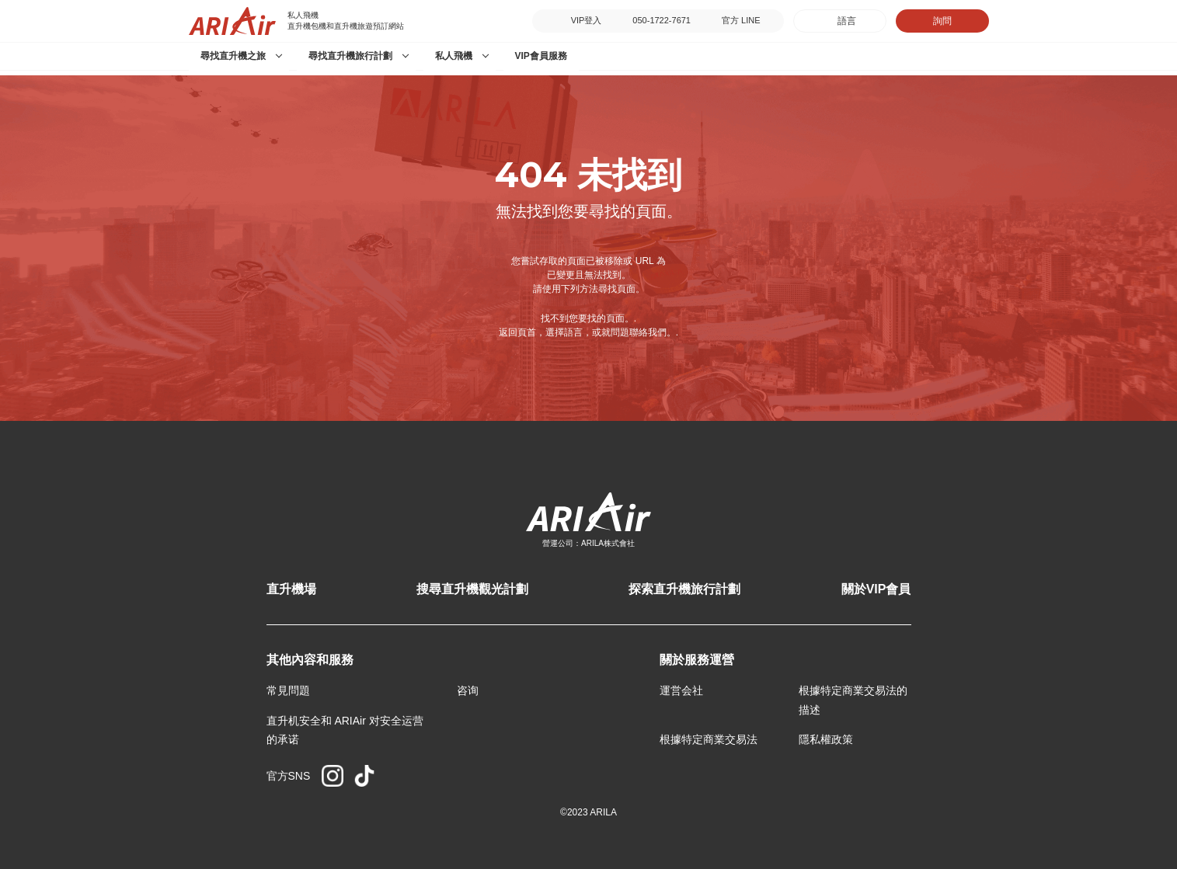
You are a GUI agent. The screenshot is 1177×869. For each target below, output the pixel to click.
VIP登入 (586, 20)
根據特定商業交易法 (708, 739)
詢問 (942, 21)
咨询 (468, 690)
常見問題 (288, 690)
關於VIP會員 (876, 589)
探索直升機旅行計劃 (684, 589)
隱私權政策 (826, 739)
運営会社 (681, 690)
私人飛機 (453, 55)
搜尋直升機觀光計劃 (472, 589)
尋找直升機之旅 (233, 55)
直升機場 (291, 589)
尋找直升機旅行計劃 (350, 55)
